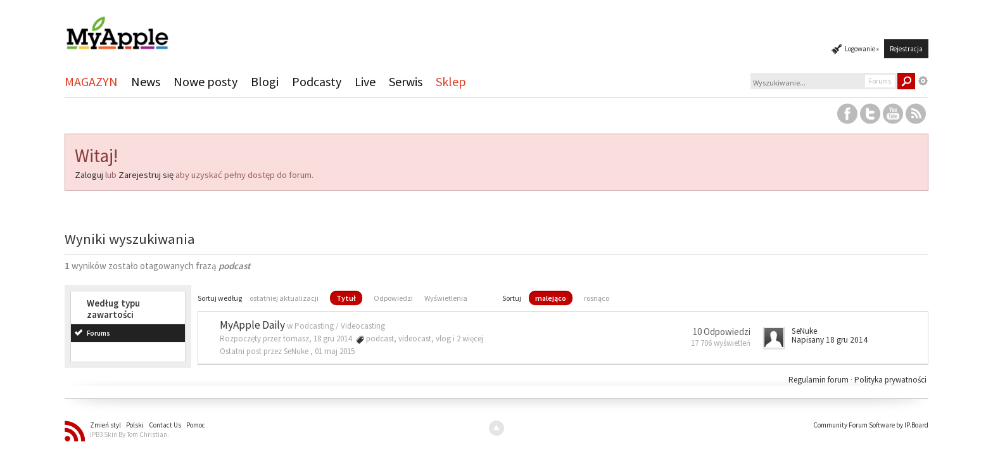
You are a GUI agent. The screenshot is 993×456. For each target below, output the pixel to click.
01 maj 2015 (335, 351)
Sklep (451, 81)
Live (365, 81)
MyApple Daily (252, 325)
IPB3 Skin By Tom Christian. (129, 434)
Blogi (265, 81)
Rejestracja (906, 48)
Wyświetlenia (445, 298)
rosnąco (596, 298)
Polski (135, 425)
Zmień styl (105, 425)
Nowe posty (205, 81)
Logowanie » (862, 48)
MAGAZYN (91, 81)
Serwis (405, 81)
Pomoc (195, 425)
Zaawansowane (923, 81)
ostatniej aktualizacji (284, 298)
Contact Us (165, 425)
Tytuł (346, 298)
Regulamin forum (819, 379)
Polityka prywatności (890, 379)
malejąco (550, 298)
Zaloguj (89, 174)
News (145, 81)
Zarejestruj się (146, 174)
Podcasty (316, 81)
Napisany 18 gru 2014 (830, 339)
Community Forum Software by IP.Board (870, 425)
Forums (98, 333)
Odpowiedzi (393, 298)
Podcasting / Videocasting (339, 325)
